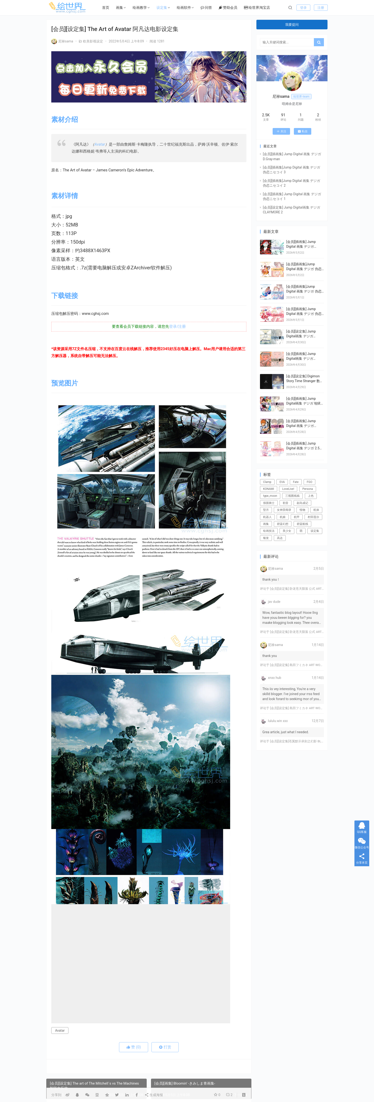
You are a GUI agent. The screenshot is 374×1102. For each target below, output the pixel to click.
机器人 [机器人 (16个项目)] (267, 517)
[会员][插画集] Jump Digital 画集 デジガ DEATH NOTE (301, 425)
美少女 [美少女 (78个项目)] (287, 531)
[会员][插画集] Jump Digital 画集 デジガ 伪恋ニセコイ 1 (304, 313)
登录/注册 (177, 326)
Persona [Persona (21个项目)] (307, 489)
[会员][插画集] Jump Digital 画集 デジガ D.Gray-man (301, 246)
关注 (281, 131)
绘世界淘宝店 (257, 8)
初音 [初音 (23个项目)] (285, 503)
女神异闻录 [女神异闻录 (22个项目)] (284, 510)
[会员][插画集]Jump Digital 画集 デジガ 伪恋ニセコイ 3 (304, 268)
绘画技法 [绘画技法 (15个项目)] (269, 531)
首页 (105, 7)
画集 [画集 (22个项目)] (266, 524)
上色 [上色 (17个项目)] (311, 495)
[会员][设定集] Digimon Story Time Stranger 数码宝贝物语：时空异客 (304, 380)
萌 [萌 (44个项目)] (301, 531)
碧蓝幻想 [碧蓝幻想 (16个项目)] (282, 524)
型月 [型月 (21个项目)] (266, 510)
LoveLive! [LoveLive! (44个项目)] (288, 489)
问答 (206, 8)
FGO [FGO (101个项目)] (309, 482)
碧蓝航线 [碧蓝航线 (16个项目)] (302, 524)
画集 (119, 7)
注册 (320, 8)
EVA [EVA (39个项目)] (282, 482)
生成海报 (154, 1094)
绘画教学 (140, 7)
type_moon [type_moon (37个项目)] (270, 495)
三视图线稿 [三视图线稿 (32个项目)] (292, 495)
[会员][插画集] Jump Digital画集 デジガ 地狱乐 (303, 403)
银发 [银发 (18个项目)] (266, 538)
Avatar (99, 144)
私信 (302, 131)
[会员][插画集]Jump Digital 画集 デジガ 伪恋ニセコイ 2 (304, 291)
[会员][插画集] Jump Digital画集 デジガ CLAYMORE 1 (301, 358)
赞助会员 (228, 8)
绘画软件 (184, 7)
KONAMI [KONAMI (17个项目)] (268, 489)
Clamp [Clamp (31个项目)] (267, 482)
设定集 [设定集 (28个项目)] (315, 531)
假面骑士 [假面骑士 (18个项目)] (269, 503)
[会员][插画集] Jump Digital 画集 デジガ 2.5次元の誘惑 (304, 448)
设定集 (161, 7)
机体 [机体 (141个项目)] (316, 510)
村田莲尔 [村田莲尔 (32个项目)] (313, 517)
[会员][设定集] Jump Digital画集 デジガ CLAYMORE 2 (301, 336)
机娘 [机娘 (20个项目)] (283, 517)
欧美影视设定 (93, 41)
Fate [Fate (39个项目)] (295, 482)
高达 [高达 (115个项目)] (280, 538)
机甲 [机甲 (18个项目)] (297, 517)
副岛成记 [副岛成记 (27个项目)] (302, 503)
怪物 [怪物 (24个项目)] (302, 510)
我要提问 (292, 24)
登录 (303, 8)
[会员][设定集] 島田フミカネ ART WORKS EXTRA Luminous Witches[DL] (319, 665)
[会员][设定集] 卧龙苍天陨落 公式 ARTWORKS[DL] (304, 588)
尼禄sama (62, 41)
